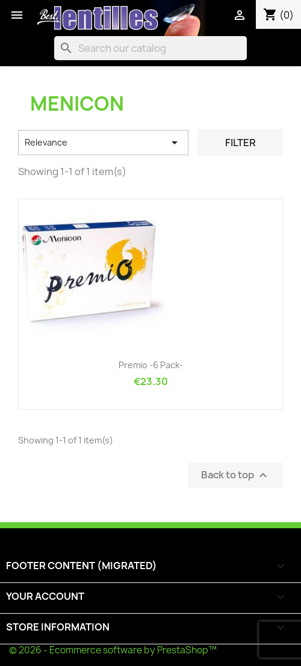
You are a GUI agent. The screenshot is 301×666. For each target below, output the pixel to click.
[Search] (150, 48)
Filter (240, 142)
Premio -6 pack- (151, 365)
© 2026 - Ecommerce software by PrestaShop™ (113, 650)
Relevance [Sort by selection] (103, 142)
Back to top (235, 475)
